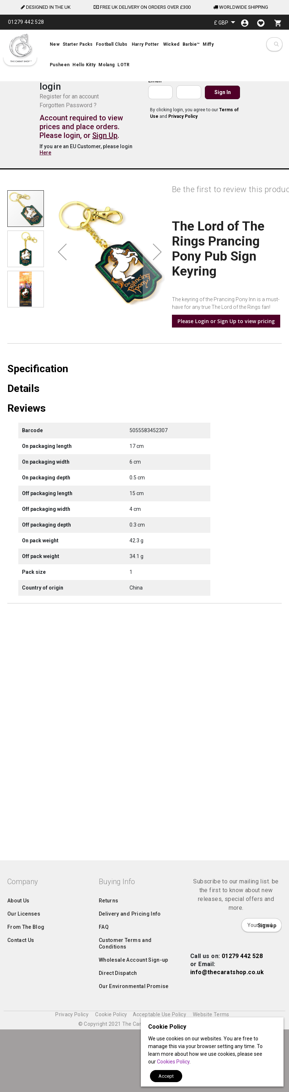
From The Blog (26, 1004)
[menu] (144, 55)
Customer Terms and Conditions (125, 1020)
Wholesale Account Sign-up (133, 1037)
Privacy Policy (183, 116)
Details (23, 498)
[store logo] (20, 48)
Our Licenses (23, 991)
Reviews (26, 518)
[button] (224, 22)
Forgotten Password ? (68, 105)
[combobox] (276, 44)
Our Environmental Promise (134, 1063)
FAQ (104, 1004)
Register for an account (69, 96)
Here (45, 153)
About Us (18, 978)
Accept (166, 1076)
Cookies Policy (173, 1062)
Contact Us (20, 1017)
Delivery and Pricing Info (130, 991)
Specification (37, 478)
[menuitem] (144, 55)
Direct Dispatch (118, 1050)
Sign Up (104, 135)
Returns (108, 978)
